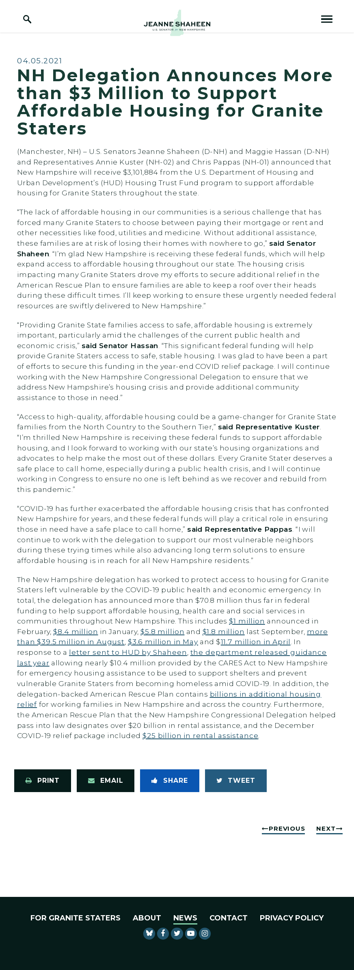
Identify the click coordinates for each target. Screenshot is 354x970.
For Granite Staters (75, 918)
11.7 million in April (256, 641)
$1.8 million (224, 631)
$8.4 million (75, 631)
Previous (287, 828)
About (147, 918)
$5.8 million (162, 631)
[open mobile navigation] (327, 19)
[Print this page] (42, 780)
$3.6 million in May (163, 641)
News (185, 918)
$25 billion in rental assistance (200, 735)
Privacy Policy (292, 918)
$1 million (247, 621)
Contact (228, 918)
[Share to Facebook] (169, 780)
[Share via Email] (105, 780)
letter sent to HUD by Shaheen (128, 652)
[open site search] (27, 19)
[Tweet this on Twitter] (236, 780)
